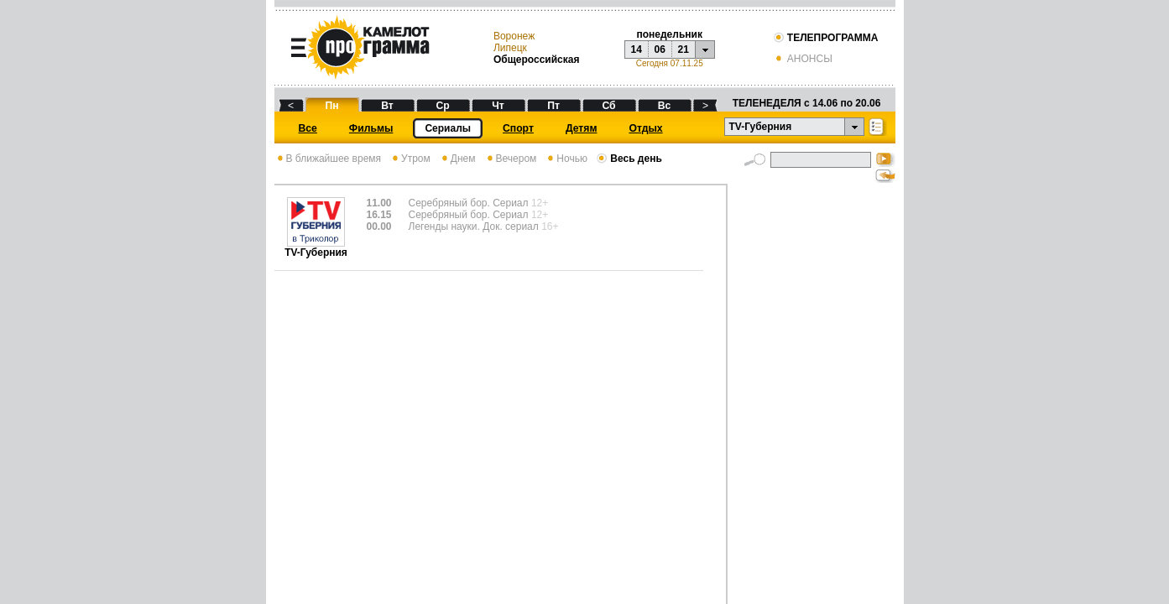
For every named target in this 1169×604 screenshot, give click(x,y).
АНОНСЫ (802, 59)
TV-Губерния (315, 247)
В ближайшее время (328, 158)
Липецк (510, 48)
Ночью (566, 158)
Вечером (510, 158)
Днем (457, 158)
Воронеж (514, 36)
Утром (410, 158)
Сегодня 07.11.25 (669, 63)
